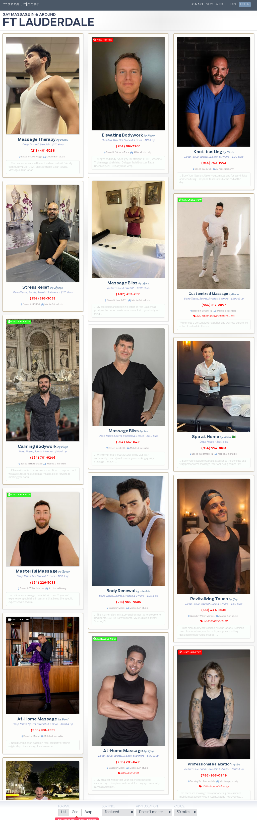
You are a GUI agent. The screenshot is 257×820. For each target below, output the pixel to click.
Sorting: (108, 806)
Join (232, 4)
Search (197, 4)
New (209, 4)
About (221, 4)
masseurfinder (20, 5)
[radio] (63, 812)
